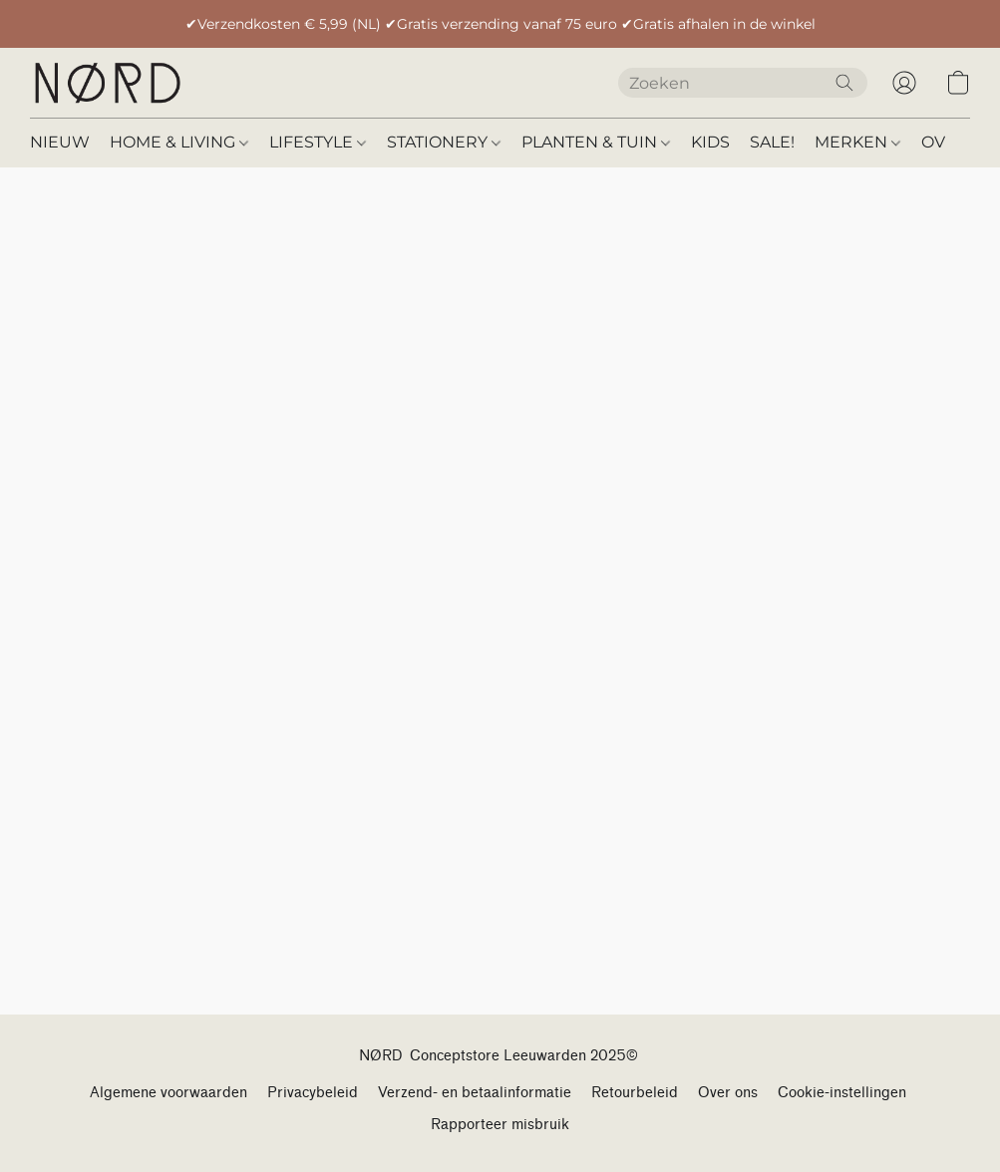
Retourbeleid (634, 1092)
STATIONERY (443, 142)
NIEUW (60, 142)
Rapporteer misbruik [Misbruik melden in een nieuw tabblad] (500, 1124)
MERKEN (857, 142)
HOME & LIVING (179, 142)
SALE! (772, 142)
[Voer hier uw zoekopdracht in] (742, 83)
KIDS (710, 142)
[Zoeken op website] (844, 83)
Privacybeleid (312, 1092)
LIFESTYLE (317, 142)
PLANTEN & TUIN (595, 142)
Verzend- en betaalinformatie (474, 1092)
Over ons (728, 1092)
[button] (106, 83)
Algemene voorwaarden (168, 1092)
